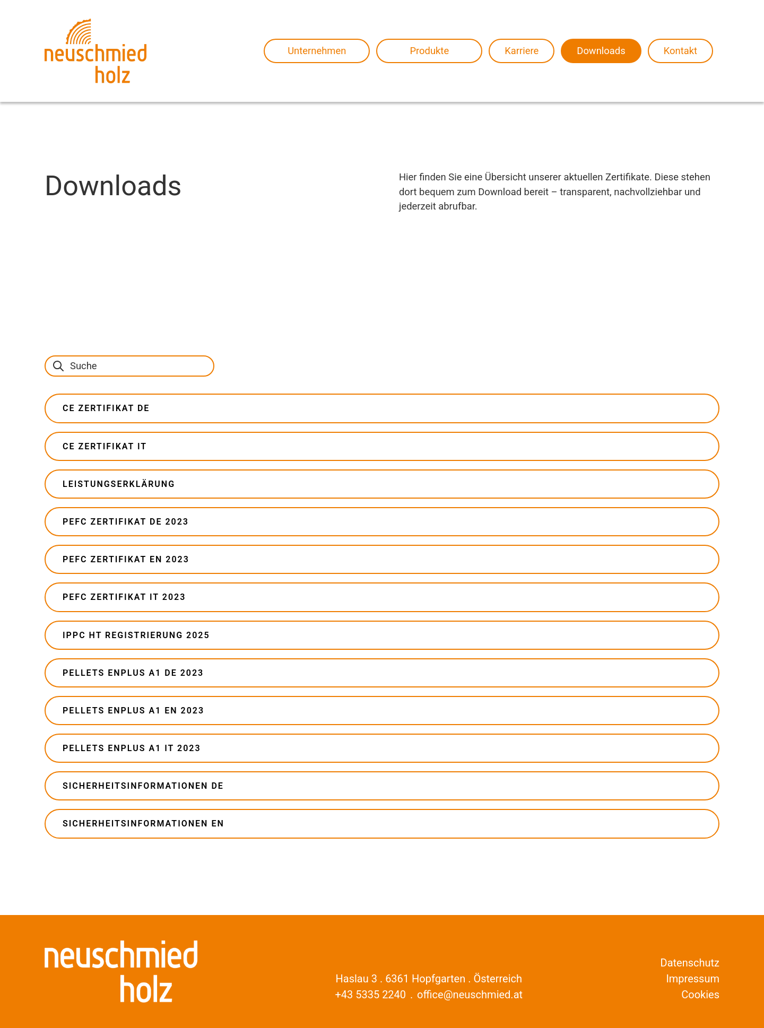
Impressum (692, 978)
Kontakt (680, 50)
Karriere (522, 50)
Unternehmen (317, 50)
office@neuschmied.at (470, 994)
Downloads (601, 50)
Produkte (429, 50)
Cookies (700, 994)
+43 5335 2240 (370, 994)
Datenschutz (690, 962)
